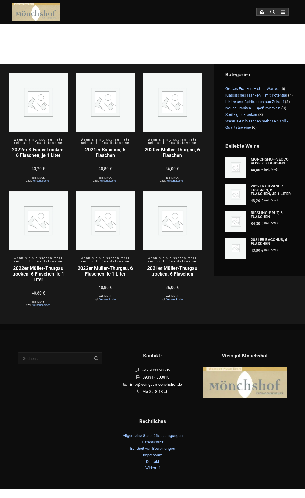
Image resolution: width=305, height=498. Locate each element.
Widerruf (152, 468)
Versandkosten (41, 180)
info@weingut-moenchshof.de (152, 384)
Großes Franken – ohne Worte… (252, 88)
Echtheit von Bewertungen (152, 448)
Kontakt (152, 461)
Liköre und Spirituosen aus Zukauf (254, 101)
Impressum (152, 455)
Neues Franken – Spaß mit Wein (253, 108)
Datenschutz (152, 442)
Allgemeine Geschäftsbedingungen (153, 435)
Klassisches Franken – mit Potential (256, 95)
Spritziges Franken (241, 114)
